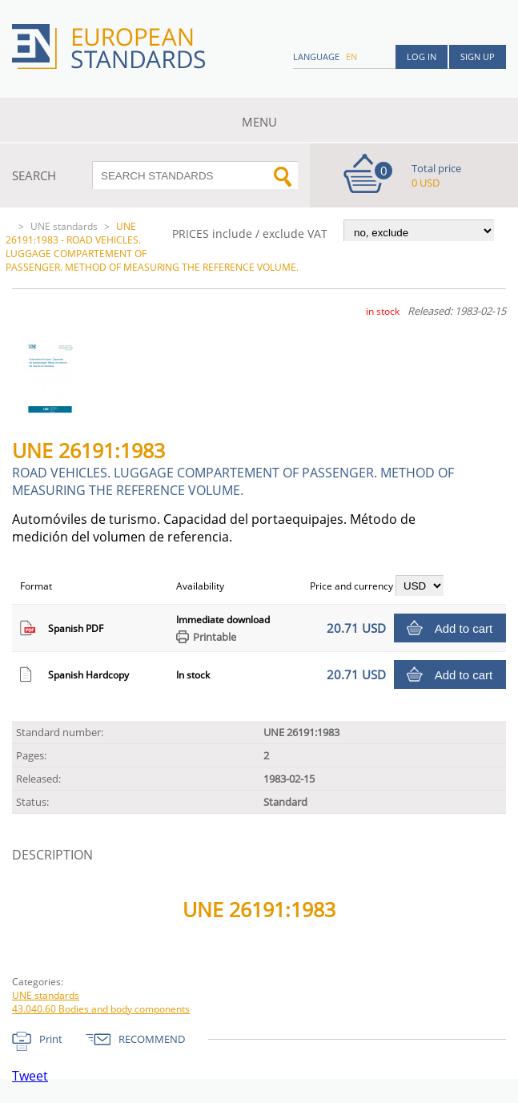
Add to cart (464, 628)
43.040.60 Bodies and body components (101, 1009)
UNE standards (64, 226)
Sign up (477, 56)
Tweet (30, 1076)
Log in (421, 56)
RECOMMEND (151, 1039)
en (351, 56)
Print (50, 1039)
